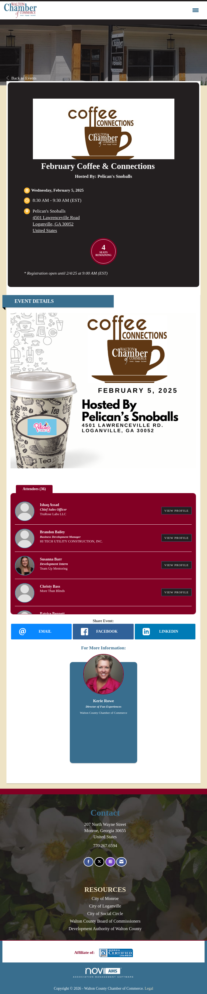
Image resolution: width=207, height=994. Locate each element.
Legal (149, 988)
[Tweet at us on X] (99, 862)
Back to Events (21, 78)
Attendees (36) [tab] (34, 489)
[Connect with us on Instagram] (110, 862)
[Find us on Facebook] (89, 862)
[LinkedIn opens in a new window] (165, 631)
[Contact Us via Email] (121, 862)
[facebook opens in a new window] (103, 631)
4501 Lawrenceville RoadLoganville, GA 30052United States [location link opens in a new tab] (56, 224)
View (176, 510)
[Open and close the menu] (119, 10)
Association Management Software (103, 973)
